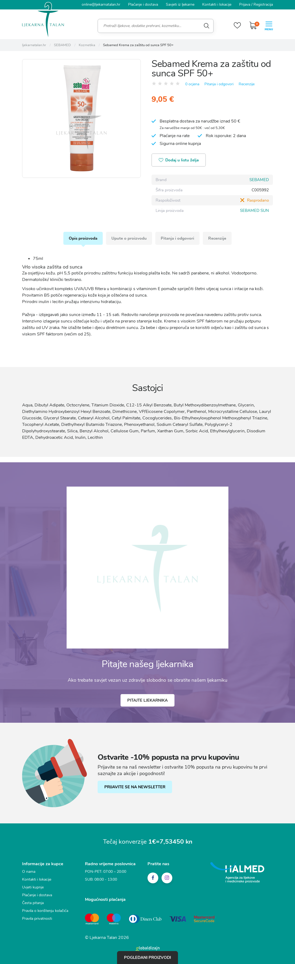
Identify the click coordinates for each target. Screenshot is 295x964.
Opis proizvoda (83, 238)
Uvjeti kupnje (33, 887)
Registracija (263, 4)
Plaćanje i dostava (143, 4)
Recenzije (247, 84)
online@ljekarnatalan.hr (101, 4)
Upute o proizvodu (129, 238)
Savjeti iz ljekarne (180, 4)
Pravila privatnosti (37, 918)
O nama (28, 871)
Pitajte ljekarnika (147, 700)
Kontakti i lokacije (216, 4)
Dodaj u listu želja (179, 160)
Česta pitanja (33, 902)
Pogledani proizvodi (147, 957)
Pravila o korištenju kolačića (45, 910)
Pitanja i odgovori (219, 84)
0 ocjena (192, 84)
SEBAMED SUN (254, 210)
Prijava (244, 4)
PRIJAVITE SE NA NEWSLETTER (134, 787)
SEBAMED (259, 179)
